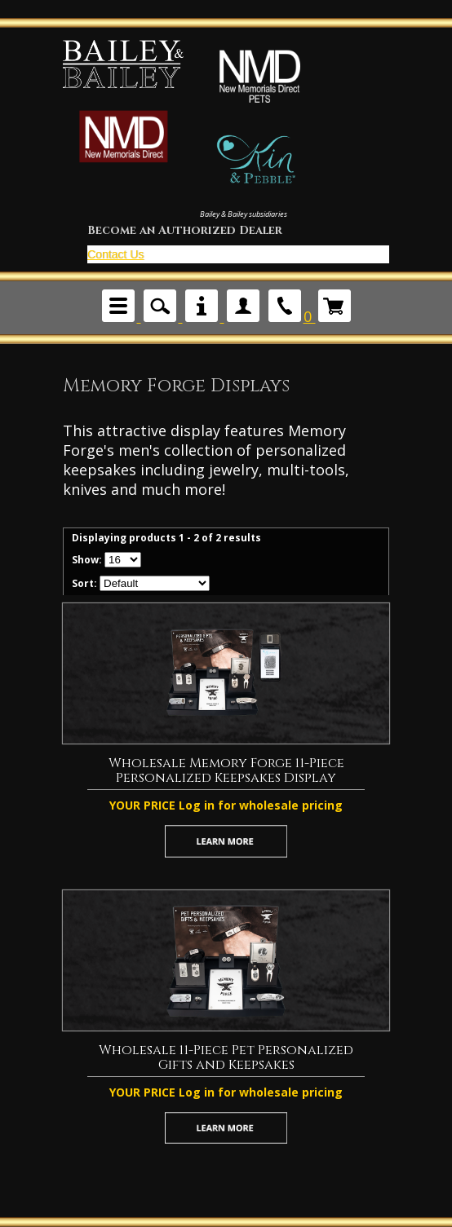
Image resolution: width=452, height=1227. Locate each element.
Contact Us (115, 254)
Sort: (84, 583)
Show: (87, 560)
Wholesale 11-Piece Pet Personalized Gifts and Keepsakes (226, 1057)
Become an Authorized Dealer (184, 230)
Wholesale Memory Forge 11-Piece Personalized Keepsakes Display (226, 770)
